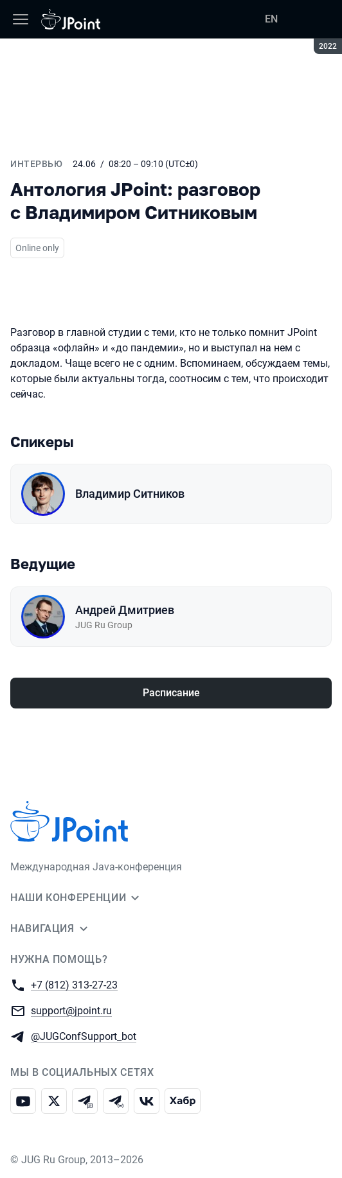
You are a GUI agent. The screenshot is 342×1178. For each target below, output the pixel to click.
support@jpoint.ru (71, 1010)
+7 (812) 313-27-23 (74, 984)
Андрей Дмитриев (124, 610)
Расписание (171, 693)
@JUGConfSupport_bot (83, 1035)
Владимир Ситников (129, 493)
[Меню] (20, 19)
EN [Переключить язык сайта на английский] (271, 19)
